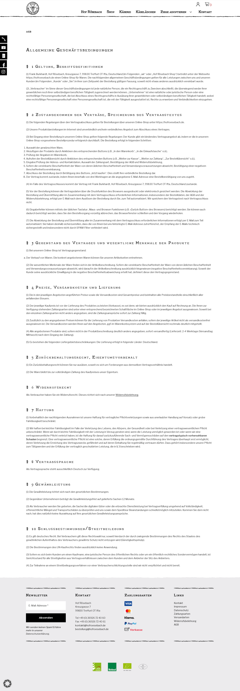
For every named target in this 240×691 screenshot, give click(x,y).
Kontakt (205, 11)
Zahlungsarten (182, 613)
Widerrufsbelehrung (127, 394)
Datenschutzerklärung (37, 633)
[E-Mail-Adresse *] (46, 605)
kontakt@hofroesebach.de (90, 625)
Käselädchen (146, 11)
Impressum (180, 606)
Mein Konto (198, 5)
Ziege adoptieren (177, 11)
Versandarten (181, 617)
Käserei (125, 11)
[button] (7, 683)
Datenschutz (181, 610)
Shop (110, 11)
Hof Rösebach (32, 13)
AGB (176, 624)
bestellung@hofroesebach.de (92, 629)
